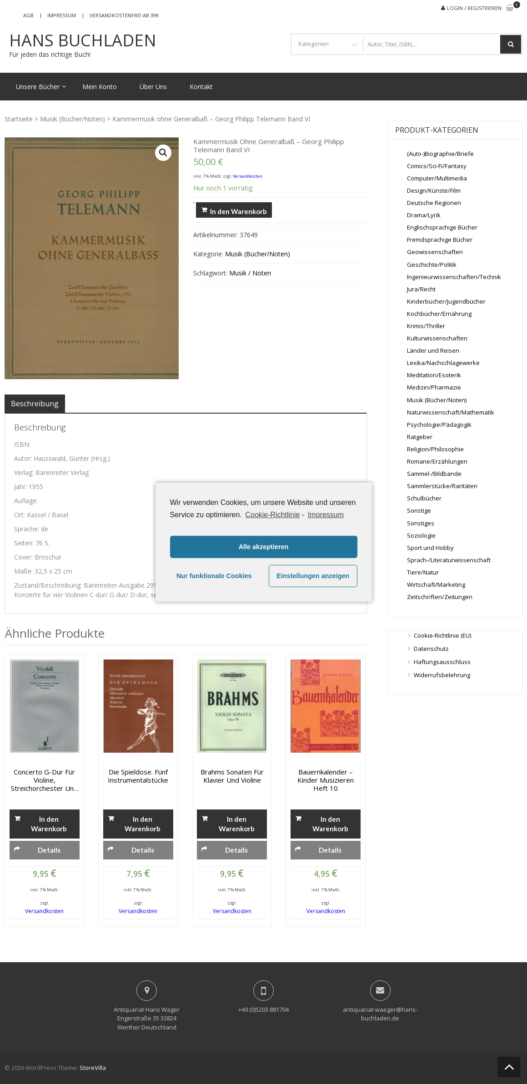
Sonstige (419, 510)
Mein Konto (99, 86)
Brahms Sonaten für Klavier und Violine (232, 776)
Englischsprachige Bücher (442, 227)
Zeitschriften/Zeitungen (439, 597)
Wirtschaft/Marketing (436, 584)
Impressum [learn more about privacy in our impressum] (326, 514)
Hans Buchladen (82, 40)
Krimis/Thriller (426, 326)
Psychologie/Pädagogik (439, 424)
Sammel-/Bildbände (434, 474)
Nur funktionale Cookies (214, 575)
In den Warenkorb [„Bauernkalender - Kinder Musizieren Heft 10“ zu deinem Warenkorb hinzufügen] (330, 824)
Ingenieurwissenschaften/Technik (454, 277)
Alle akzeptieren (264, 546)
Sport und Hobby (430, 548)
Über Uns (153, 86)
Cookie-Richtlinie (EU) (442, 635)
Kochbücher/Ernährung (439, 314)
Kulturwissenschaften (437, 338)
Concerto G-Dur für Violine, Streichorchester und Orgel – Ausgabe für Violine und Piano (44, 780)
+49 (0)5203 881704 (263, 1009)
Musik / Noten (250, 273)
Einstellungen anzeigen (312, 575)
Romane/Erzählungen (437, 461)
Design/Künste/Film (434, 190)
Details (49, 850)
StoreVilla (93, 1068)
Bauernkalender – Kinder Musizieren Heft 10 (325, 780)
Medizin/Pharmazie (434, 387)
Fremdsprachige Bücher (439, 239)
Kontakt (201, 86)
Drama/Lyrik (424, 215)
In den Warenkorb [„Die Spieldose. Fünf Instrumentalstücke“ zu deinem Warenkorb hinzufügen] (143, 824)
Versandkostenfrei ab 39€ (124, 15)
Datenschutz (431, 648)
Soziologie (421, 535)
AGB (28, 15)
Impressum (61, 15)
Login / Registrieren (474, 8)
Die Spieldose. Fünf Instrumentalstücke (138, 776)
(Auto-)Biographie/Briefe (440, 154)
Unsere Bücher (38, 86)
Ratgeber (419, 437)
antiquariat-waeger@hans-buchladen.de (380, 1014)
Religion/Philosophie (435, 449)
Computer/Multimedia (437, 178)
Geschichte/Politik (432, 264)
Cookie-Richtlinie (272, 514)
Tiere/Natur (423, 572)
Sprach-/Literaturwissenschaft (449, 560)
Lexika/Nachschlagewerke (443, 363)
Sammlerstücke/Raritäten (442, 486)
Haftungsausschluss (442, 662)
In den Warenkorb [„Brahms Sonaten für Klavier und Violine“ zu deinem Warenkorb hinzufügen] (237, 824)
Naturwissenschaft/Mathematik (450, 412)
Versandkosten (247, 176)
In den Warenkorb (238, 211)
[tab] (35, 404)
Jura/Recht (421, 289)
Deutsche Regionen (434, 203)
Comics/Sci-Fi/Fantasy (437, 166)
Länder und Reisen (433, 350)
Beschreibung (35, 404)
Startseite (19, 119)
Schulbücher (424, 498)
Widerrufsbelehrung (442, 675)
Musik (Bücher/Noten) (72, 119)
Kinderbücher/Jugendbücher (446, 301)
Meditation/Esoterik (434, 375)
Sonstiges (420, 523)
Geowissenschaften (435, 252)
